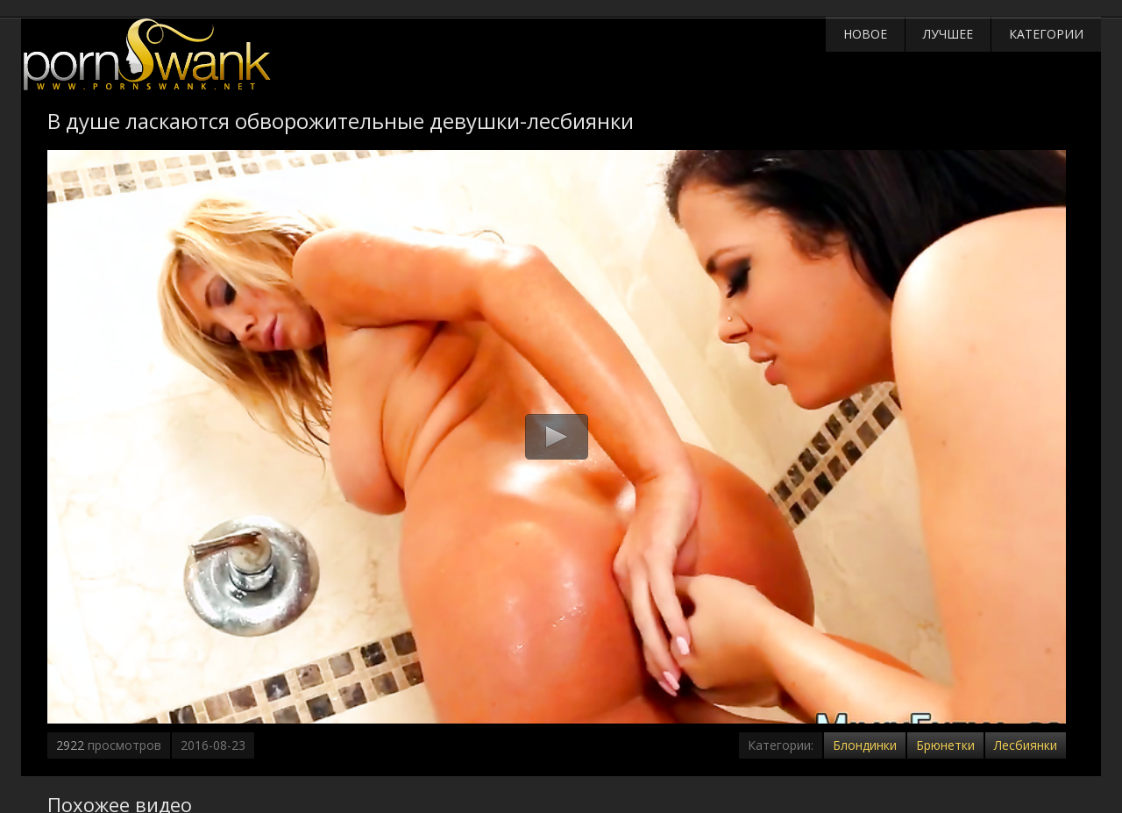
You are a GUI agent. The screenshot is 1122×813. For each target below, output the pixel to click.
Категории (1046, 33)
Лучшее (948, 33)
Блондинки (865, 745)
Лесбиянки (1025, 745)
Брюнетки (945, 745)
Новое (865, 33)
